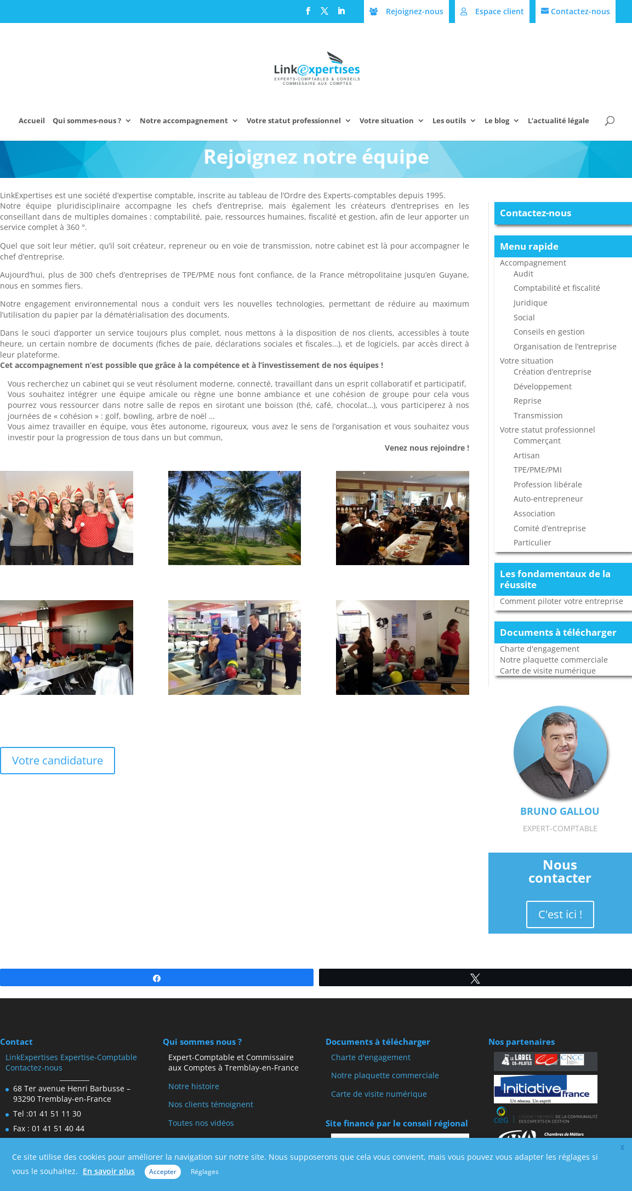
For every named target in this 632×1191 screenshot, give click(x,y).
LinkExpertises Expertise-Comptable (71, 1057)
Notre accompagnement (184, 121)
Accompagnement (533, 262)
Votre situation (387, 121)
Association (534, 513)
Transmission (538, 415)
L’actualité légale (558, 121)
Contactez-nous (580, 11)
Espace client (499, 11)
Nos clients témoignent (210, 1104)
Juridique (531, 302)
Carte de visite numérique (548, 670)
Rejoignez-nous (414, 11)
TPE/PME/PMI (538, 469)
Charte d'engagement (539, 648)
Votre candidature (57, 760)
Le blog (497, 121)
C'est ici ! (560, 914)
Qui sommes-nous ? (87, 121)
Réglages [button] (205, 1171)
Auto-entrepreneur (548, 498)
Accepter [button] (162, 1171)
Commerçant (537, 440)
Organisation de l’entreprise (565, 346)
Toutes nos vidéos (201, 1123)
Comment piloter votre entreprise (561, 601)
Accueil (32, 121)
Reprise (528, 400)
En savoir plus (109, 1171)
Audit (523, 273)
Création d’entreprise (552, 371)
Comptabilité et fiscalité (557, 288)
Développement (543, 386)
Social (524, 317)
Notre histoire (193, 1086)
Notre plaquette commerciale (554, 659)
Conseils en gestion (549, 331)
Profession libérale (548, 484)
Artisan (527, 455)
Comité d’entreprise (550, 528)
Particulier (532, 542)
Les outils (449, 121)
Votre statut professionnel (294, 121)
